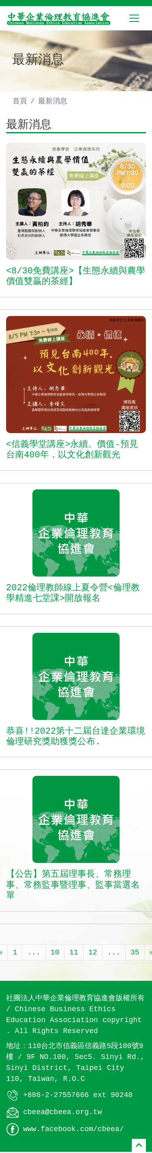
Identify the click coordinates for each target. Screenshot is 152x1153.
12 (92, 953)
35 (135, 953)
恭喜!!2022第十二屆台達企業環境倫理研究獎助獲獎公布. (75, 737)
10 (55, 953)
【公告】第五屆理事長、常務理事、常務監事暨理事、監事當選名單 (73, 886)
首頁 (20, 101)
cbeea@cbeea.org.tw (62, 1113)
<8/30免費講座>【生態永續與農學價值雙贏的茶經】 (75, 278)
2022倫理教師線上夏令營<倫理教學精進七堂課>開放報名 (73, 594)
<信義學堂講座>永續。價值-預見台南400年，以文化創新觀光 (72, 451)
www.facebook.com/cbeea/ (73, 1130)
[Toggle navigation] (134, 18)
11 (73, 953)
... (33, 953)
